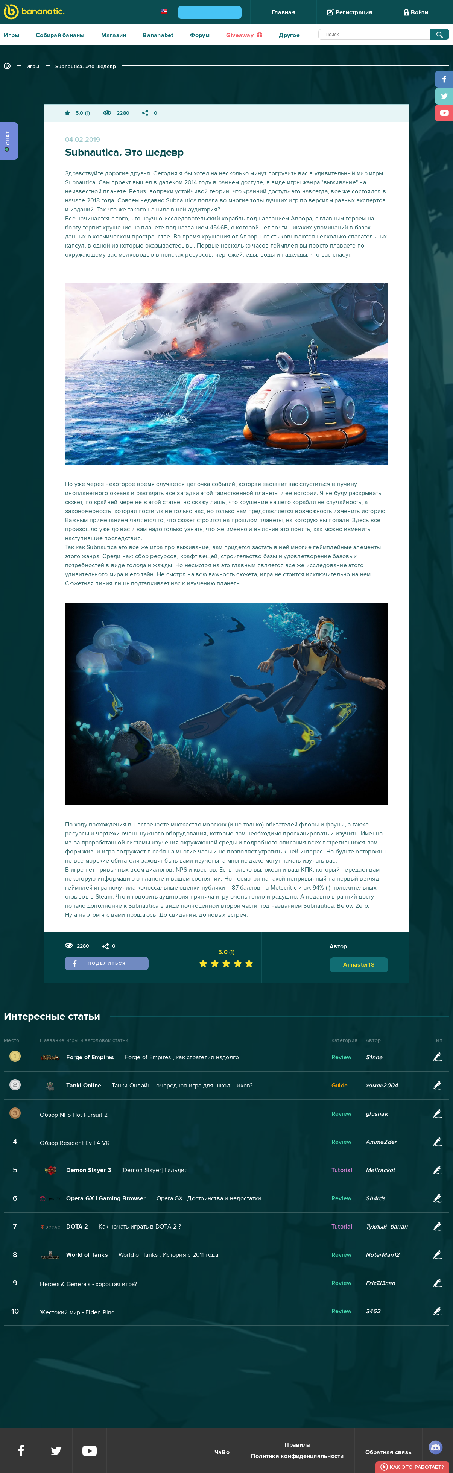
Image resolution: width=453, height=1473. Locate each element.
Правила (297, 1445)
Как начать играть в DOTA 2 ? (140, 1226)
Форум (200, 35)
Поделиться (99, 963)
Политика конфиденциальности (297, 1456)
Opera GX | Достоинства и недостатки (209, 1198)
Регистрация (349, 12)
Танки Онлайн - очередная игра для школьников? (182, 1085)
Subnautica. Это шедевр (85, 66)
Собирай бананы (60, 35)
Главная (283, 12)
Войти (416, 12)
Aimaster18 (359, 965)
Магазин (113, 35)
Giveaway (244, 35)
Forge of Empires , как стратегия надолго (182, 1057)
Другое (289, 35)
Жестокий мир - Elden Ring (77, 1312)
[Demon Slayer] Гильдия (155, 1170)
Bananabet (158, 35)
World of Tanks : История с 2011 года (168, 1255)
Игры (11, 35)
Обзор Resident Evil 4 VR (75, 1143)
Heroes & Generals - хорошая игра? (88, 1284)
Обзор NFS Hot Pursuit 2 (74, 1115)
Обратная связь (388, 1452)
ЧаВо (222, 1452)
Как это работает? (417, 1467)
